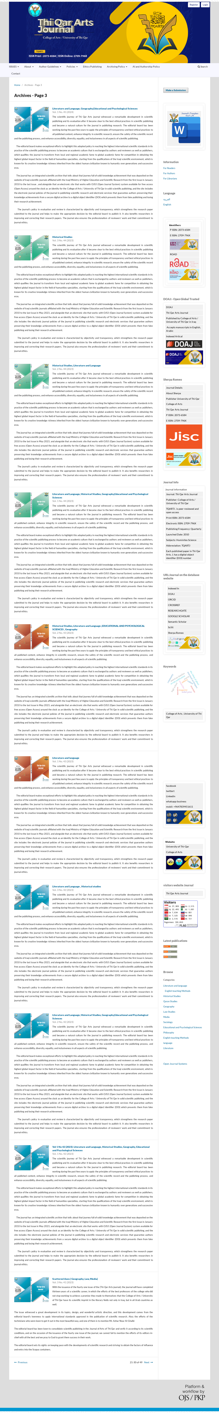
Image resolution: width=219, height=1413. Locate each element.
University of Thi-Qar (177, 846)
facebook (171, 785)
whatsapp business (176, 801)
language (167, 1043)
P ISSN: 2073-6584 (180, 229)
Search (203, 66)
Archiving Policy (116, 66)
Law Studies (169, 1011)
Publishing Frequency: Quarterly (183, 528)
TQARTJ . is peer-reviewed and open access (182, 510)
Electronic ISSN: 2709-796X (181, 523)
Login (205, 4)
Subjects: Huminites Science (181, 539)
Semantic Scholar (177, 621)
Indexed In (173, 588)
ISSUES (13, 66)
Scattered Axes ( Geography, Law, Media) (75, 1278)
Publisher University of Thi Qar (183, 398)
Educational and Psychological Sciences (182, 1027)
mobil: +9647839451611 (179, 806)
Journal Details (174, 387)
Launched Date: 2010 (177, 534)
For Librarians (170, 178)
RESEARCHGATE (177, 610)
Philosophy (168, 1032)
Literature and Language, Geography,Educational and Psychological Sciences (95, 108)
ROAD (173, 254)
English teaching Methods (177, 991)
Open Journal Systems (175, 1063)
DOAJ (169, 307)
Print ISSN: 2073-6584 (178, 517)
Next (146, 1362)
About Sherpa (173, 393)
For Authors (169, 173)
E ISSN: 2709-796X (180, 235)
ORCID (172, 599)
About (28, 66)
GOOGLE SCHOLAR (179, 616)
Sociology (168, 1022)
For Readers (169, 168)
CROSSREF (174, 605)
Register (194, 4)
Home (17, 85)
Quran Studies (170, 1001)
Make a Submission (176, 90)
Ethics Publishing (92, 66)
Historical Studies (62, 236)
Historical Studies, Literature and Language (76, 365)
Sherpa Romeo (176, 632)
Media (166, 1017)
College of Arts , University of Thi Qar (184, 715)
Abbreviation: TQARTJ (178, 545)
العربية (166, 199)
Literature (168, 1048)
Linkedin (170, 796)
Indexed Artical (174, 336)
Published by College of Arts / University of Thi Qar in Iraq (182, 320)
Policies (71, 66)
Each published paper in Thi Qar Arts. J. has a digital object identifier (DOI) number (183, 554)
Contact (15, 73)
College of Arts (174, 403)
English (167, 204)
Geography (168, 1006)
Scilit (170, 627)
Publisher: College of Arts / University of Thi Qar (180, 501)
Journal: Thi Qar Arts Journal (181, 494)
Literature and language (65, 757)
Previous (22, 1362)
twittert (170, 791)
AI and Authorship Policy (146, 66)
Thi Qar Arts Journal (109, 32)
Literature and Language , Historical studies (76, 886)
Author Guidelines (49, 66)
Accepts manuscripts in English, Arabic (183, 329)
